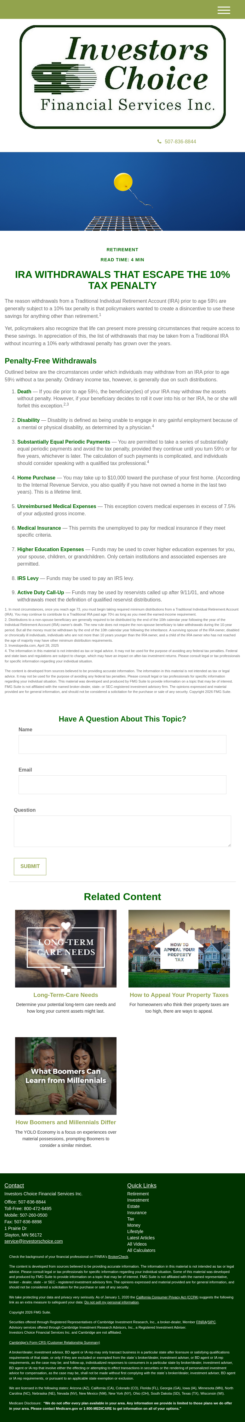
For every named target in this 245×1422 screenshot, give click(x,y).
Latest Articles (141, 1237)
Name (25, 729)
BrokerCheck (118, 1257)
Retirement (138, 1193)
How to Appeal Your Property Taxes (179, 995)
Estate (133, 1206)
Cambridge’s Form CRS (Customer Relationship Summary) (54, 1342)
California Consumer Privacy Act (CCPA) (167, 1297)
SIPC (212, 1322)
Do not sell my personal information (111, 1302)
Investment (138, 1200)
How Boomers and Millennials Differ (65, 1122)
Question (25, 810)
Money (133, 1225)
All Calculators (141, 1250)
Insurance (136, 1212)
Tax (130, 1218)
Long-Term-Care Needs (65, 995)
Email (25, 769)
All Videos (137, 1244)
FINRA (201, 1322)
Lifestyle (135, 1231)
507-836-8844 (176, 141)
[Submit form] (30, 866)
